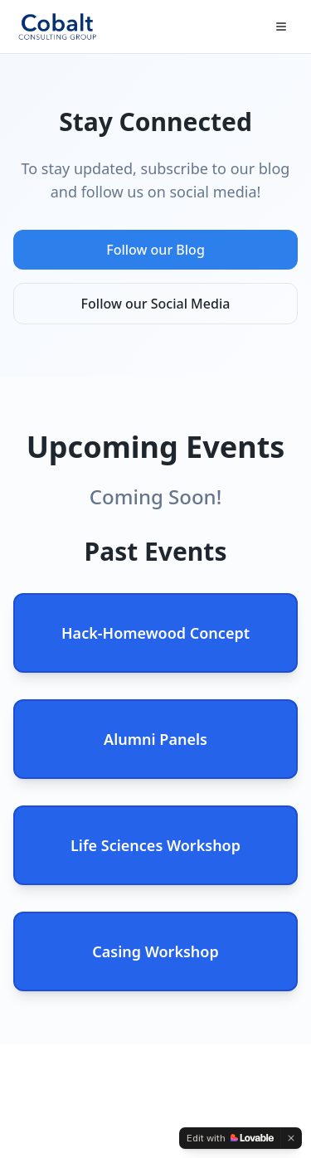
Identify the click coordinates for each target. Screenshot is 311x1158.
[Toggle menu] (281, 26)
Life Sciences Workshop (155, 845)
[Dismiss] (291, 1138)
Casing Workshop (155, 951)
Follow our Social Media (156, 303)
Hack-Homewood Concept (155, 633)
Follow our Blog (155, 250)
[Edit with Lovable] (230, 1138)
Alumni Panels (155, 739)
